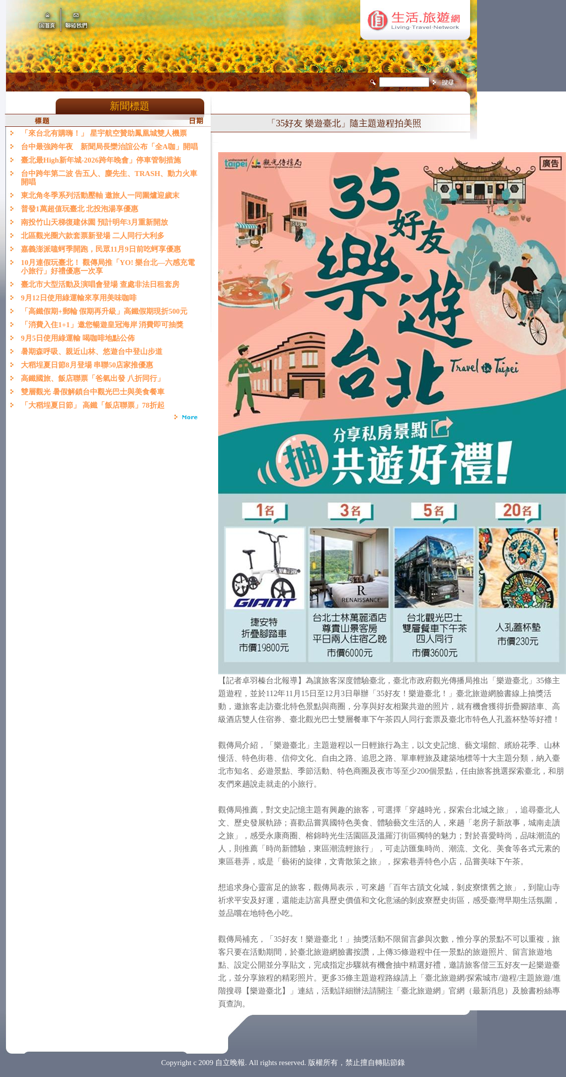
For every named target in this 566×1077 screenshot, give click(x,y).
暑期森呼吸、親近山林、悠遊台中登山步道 (91, 352)
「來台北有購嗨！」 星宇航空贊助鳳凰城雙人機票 (104, 133)
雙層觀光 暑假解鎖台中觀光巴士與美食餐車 (92, 392)
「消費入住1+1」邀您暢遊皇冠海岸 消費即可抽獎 (102, 325)
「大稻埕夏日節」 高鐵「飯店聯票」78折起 (92, 405)
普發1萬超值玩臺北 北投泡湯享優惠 (79, 209)
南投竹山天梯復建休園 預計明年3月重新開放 (94, 222)
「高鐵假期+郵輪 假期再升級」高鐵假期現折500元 (106, 311)
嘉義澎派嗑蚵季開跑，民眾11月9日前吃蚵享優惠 (101, 249)
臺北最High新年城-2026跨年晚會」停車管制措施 (101, 160)
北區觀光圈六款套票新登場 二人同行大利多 (92, 236)
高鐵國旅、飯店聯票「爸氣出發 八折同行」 (92, 378)
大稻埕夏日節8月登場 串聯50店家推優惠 (87, 365)
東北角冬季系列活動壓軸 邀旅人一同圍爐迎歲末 (100, 195)
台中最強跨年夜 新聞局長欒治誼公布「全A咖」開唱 (109, 147)
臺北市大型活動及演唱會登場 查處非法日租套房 (100, 284)
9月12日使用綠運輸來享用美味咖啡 (79, 298)
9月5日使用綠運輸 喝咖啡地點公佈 (78, 338)
